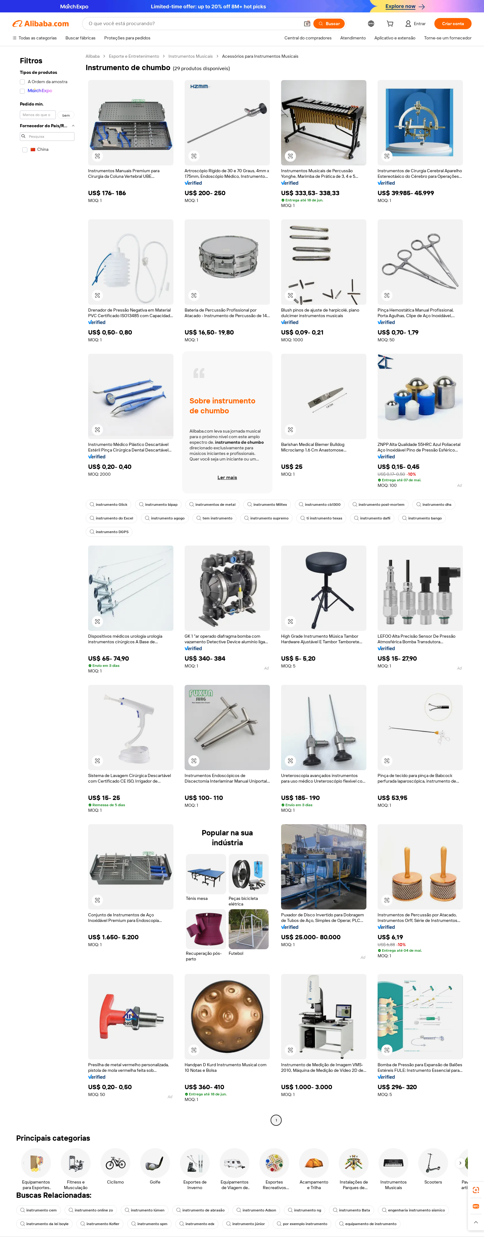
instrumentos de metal (212, 504)
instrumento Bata (351, 1210)
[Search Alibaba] (193, 23)
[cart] (391, 24)
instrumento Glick (108, 504)
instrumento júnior (245, 1223)
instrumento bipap (158, 504)
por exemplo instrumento (302, 1223)
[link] (476, 1190)
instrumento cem (38, 1210)
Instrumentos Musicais (190, 56)
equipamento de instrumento (368, 1223)
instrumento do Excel (111, 518)
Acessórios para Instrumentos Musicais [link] (260, 56)
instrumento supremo (266, 518)
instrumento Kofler (99, 1223)
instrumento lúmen (144, 1210)
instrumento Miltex (267, 504)
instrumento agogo (165, 518)
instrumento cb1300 (320, 504)
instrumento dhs (433, 504)
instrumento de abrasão (200, 1210)
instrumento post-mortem (378, 504)
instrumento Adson (256, 1210)
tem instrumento (214, 518)
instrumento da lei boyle (44, 1223)
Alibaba (93, 56)
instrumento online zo (91, 1210)
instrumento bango (422, 518)
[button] (307, 23)
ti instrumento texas (321, 518)
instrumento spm (149, 1223)
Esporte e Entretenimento (134, 56)
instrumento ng (304, 1210)
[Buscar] (329, 24)
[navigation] (47, 589)
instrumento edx (196, 1223)
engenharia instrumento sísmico (413, 1210)
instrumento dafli (372, 518)
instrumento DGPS (109, 531)
